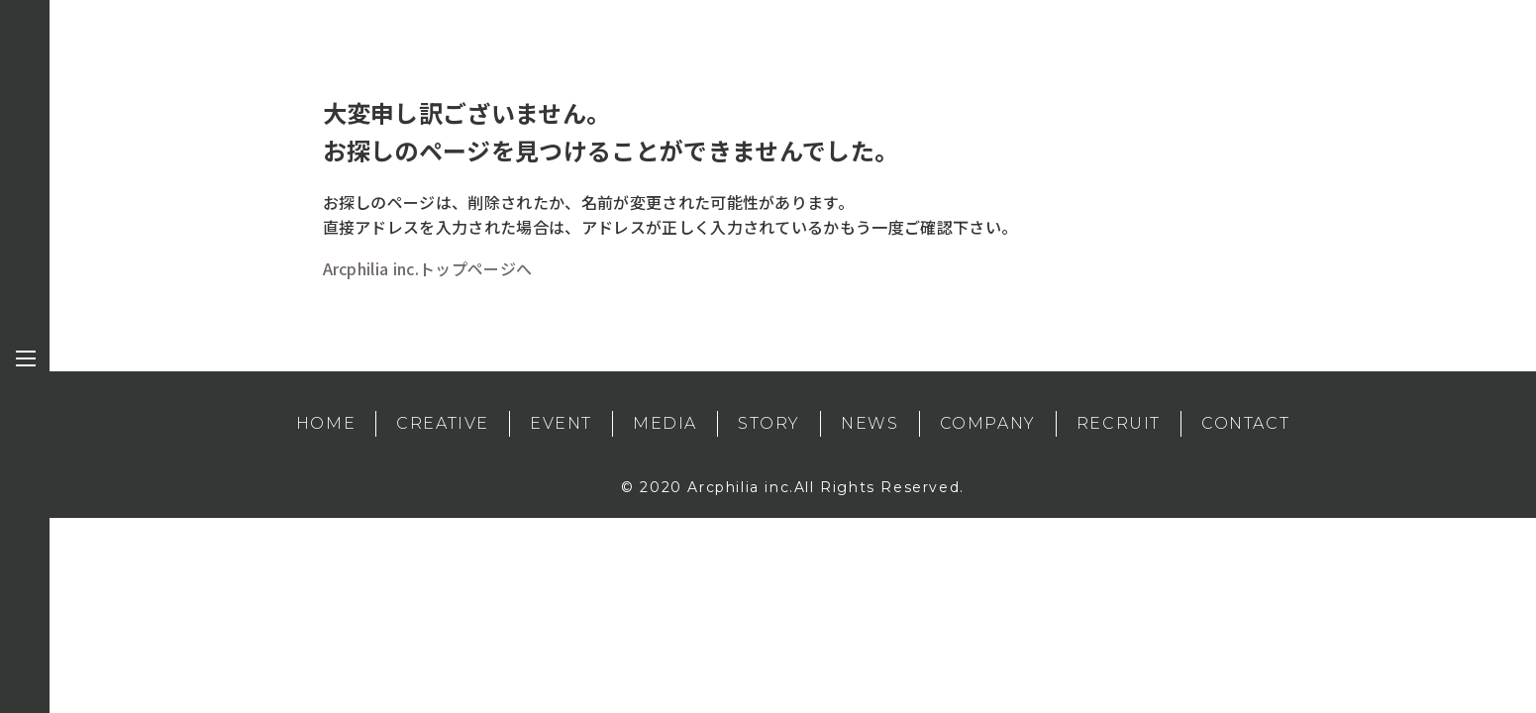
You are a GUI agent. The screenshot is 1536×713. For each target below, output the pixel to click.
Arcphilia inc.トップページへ (428, 268)
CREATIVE (442, 423)
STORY (769, 423)
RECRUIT (1118, 423)
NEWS (869, 423)
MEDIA (665, 423)
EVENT (561, 423)
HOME (326, 423)
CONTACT (1245, 423)
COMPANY (988, 423)
